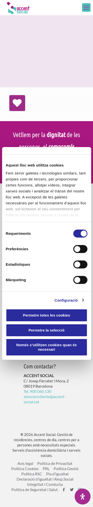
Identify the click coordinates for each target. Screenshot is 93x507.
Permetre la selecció (46, 330)
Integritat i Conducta (45, 484)
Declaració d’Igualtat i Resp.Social (45, 479)
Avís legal (25, 463)
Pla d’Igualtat (57, 473)
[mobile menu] (86, 7)
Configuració (66, 300)
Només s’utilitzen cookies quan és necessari (46, 347)
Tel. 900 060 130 (37, 391)
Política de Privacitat (54, 463)
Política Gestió (66, 468)
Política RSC (31, 473)
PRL (46, 468)
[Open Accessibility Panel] (83, 497)
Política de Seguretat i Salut (34, 489)
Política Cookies (25, 468)
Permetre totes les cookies (46, 315)
